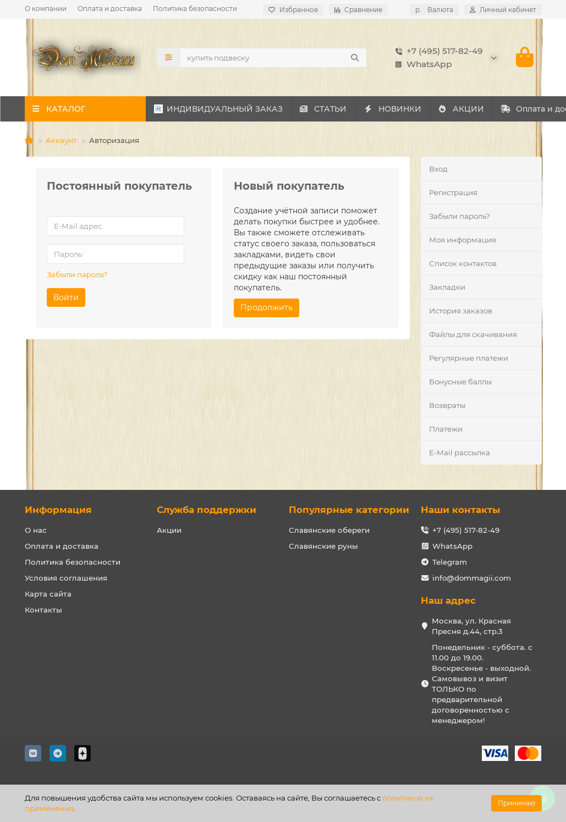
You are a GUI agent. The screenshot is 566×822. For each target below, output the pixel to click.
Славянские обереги (329, 530)
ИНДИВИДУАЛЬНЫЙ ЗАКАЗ (220, 110)
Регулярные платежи (468, 359)
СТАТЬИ (331, 110)
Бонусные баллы (460, 382)
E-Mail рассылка (459, 453)
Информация (58, 510)
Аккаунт (61, 141)
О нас (36, 530)
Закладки (447, 288)
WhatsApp (421, 64)
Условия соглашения (66, 578)
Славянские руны (323, 546)
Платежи (446, 430)
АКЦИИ (480, 110)
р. (434, 9)
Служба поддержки (206, 510)
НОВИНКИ (406, 110)
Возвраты (447, 406)
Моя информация (462, 240)
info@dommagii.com (471, 578)
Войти (66, 298)
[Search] (273, 57)
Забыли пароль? (77, 275)
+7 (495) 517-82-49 (437, 51)
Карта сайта (48, 594)
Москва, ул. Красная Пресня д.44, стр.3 (471, 626)
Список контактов (463, 264)
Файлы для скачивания (473, 335)
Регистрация (453, 193)
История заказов (460, 311)
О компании (46, 8)
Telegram (449, 562)
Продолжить (266, 308)
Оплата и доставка (110, 8)
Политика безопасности (195, 8)
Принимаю (516, 803)
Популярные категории (349, 510)
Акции (169, 530)
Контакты (43, 610)
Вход (438, 169)
